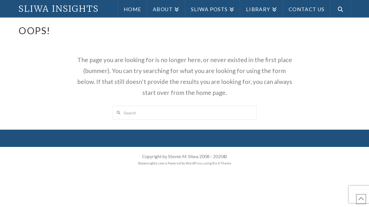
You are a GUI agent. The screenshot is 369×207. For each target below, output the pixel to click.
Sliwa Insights (58, 8)
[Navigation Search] (340, 8)
